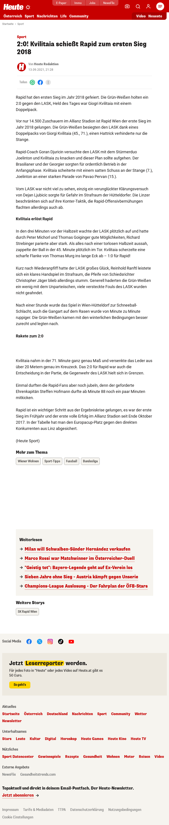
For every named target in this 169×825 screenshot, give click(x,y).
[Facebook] (40, 82)
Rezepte (72, 757)
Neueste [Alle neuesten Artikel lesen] (155, 16)
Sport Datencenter (18, 757)
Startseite (7, 24)
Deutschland (57, 714)
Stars (6, 739)
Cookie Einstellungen (17, 817)
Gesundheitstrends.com (38, 774)
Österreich (13, 16)
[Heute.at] (13, 7)
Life (63, 16)
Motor (129, 757)
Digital (50, 739)
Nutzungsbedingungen (124, 809)
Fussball (71, 461)
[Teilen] (48, 82)
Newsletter (12, 721)
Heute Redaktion (46, 64)
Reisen (144, 757)
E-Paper (61, 3)
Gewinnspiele (49, 757)
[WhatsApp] (32, 82)
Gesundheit (92, 757)
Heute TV (138, 739)
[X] (39, 641)
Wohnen (113, 757)
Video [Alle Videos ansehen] (141, 16)
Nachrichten (47, 16)
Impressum (10, 809)
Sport (29, 16)
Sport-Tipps (52, 461)
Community (78, 16)
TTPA (62, 809)
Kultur (35, 739)
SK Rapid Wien (27, 612)
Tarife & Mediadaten (38, 809)
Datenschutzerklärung (87, 809)
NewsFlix (108, 3)
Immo (78, 3)
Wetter (141, 714)
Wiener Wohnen (28, 461)
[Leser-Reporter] (127, 6)
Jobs (92, 3)
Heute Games (92, 739)
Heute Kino (117, 739)
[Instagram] (50, 641)
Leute (20, 739)
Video (159, 757)
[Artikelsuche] (137, 6)
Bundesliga (90, 461)
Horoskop (69, 739)
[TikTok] (60, 641)
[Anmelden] (148, 6)
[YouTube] (71, 641)
